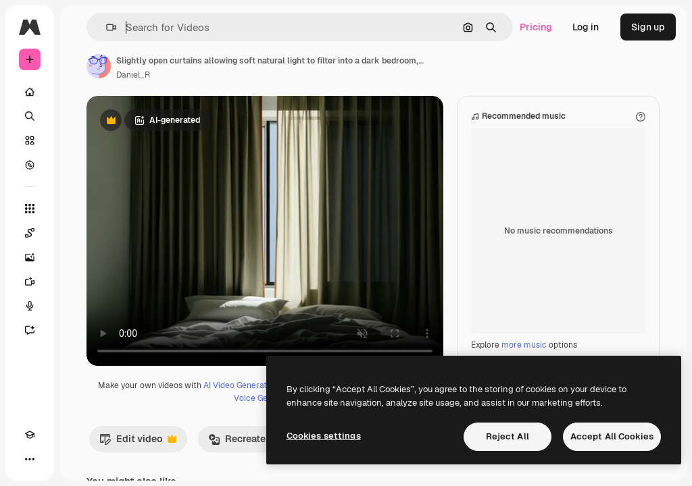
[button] (105, 27)
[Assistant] (30, 330)
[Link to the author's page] (98, 66)
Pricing (536, 27)
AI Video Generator (239, 385)
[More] (30, 459)
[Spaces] (30, 233)
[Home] (30, 92)
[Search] (30, 116)
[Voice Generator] (30, 306)
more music (524, 345)
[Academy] (30, 435)
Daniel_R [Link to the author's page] (133, 75)
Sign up (648, 27)
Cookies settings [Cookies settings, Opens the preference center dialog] (324, 435)
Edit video (137, 442)
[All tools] (30, 208)
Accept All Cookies (611, 436)
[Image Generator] (30, 257)
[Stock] (30, 140)
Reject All (507, 436)
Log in (585, 27)
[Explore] (30, 165)
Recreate (244, 442)
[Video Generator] (30, 281)
